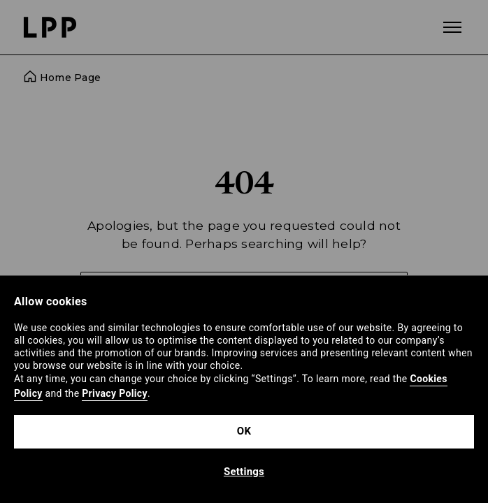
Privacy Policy (115, 393)
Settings (244, 471)
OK (244, 431)
